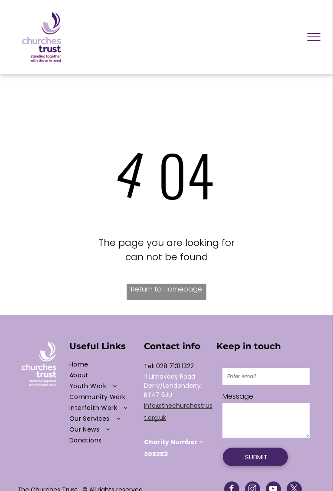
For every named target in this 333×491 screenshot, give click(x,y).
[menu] (314, 37)
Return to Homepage (166, 289)
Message (237, 396)
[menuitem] (104, 364)
